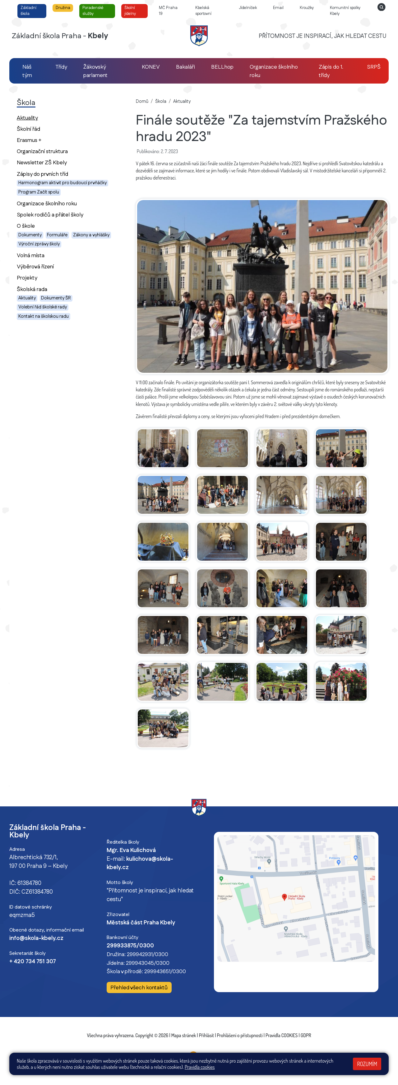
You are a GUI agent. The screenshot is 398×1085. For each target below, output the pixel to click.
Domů (142, 101)
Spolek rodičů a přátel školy (50, 215)
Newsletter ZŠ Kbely (42, 162)
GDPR (306, 1035)
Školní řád (28, 129)
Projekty (27, 278)
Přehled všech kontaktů (139, 988)
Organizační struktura (42, 151)
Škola (160, 101)
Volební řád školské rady (42, 307)
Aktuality (38, 118)
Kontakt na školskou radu (43, 316)
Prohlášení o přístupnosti (240, 1035)
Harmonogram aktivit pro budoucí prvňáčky (62, 183)
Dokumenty (30, 235)
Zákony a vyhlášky (91, 235)
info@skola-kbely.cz (36, 938)
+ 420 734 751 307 (32, 962)
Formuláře (57, 235)
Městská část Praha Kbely (141, 923)
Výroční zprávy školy (39, 244)
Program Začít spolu (38, 192)
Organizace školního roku (47, 203)
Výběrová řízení (35, 267)
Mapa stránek (183, 1035)
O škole (26, 226)
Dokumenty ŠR (56, 298)
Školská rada (32, 289)
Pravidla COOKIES (282, 1035)
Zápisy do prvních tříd (42, 174)
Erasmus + (29, 140)
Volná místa (30, 255)
